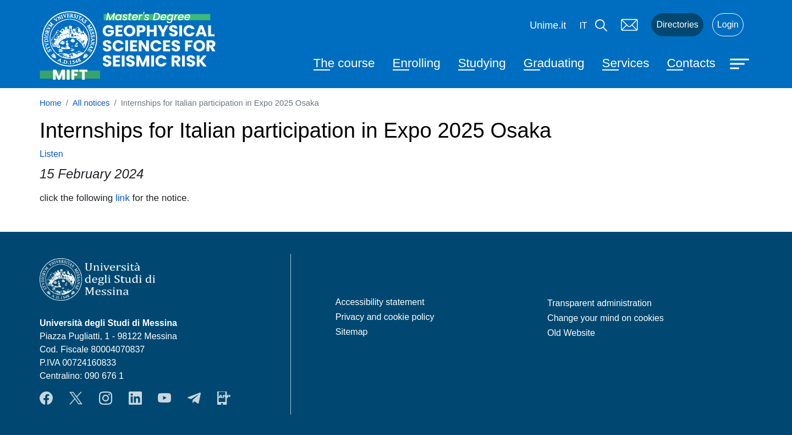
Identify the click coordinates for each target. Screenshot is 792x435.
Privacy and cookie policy (385, 317)
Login (728, 24)
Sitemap (352, 331)
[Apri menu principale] (740, 63)
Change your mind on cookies (605, 318)
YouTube (164, 398)
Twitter (75, 398)
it (583, 25)
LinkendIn (135, 398)
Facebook (46, 398)
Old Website (571, 333)
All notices (91, 103)
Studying (482, 63)
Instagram (105, 398)
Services (626, 63)
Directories (677, 24)
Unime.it (548, 25)
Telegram (194, 398)
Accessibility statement (380, 302)
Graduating (554, 63)
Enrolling (417, 63)
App (223, 398)
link (123, 197)
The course (344, 63)
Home (51, 103)
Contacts (691, 63)
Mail (629, 24)
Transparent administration (599, 303)
